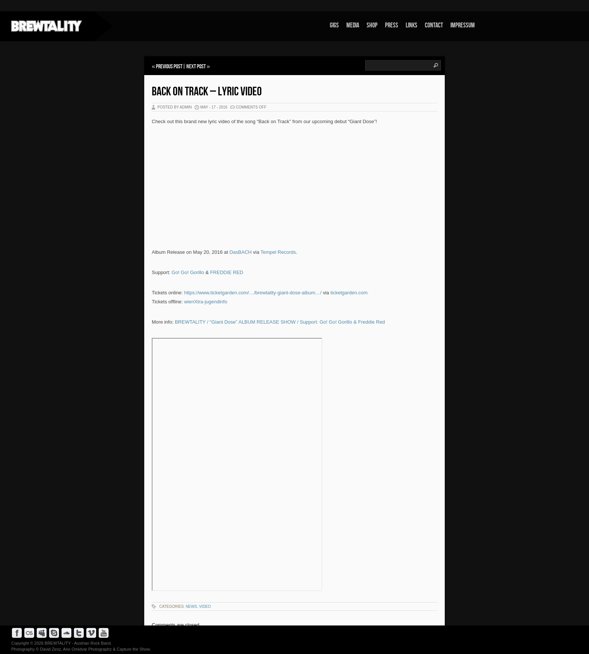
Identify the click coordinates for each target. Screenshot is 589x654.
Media (352, 25)
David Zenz (50, 649)
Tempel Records (278, 252)
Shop (372, 25)
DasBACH (241, 252)
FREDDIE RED (226, 272)
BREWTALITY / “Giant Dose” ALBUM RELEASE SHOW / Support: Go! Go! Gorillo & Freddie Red (280, 322)
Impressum (462, 25)
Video (205, 606)
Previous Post (169, 66)
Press (391, 25)
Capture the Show (133, 649)
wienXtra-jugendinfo (205, 301)
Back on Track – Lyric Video (207, 91)
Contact (434, 25)
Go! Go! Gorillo (188, 272)
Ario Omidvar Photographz (87, 649)
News (191, 606)
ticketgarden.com (349, 292)
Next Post (196, 66)
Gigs (334, 25)
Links (411, 25)
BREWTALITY (58, 643)
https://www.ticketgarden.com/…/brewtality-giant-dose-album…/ (253, 292)
